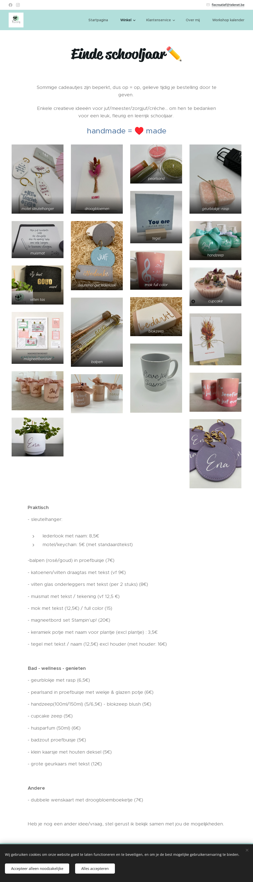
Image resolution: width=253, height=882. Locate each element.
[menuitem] (100, 20)
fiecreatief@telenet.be (228, 4)
